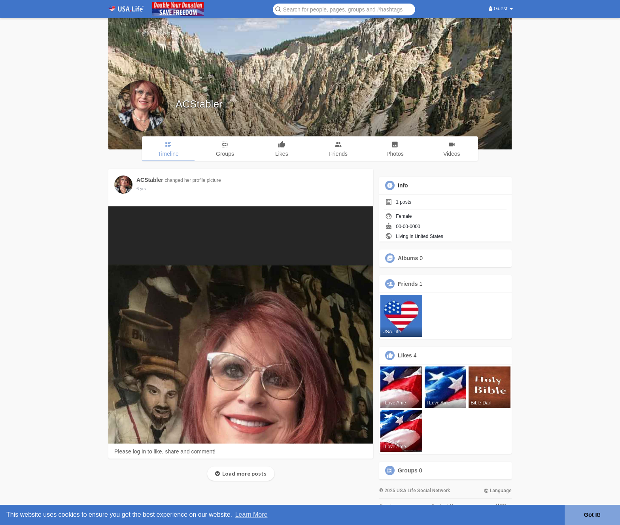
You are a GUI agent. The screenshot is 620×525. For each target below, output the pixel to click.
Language (498, 490)
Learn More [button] (251, 514)
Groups (408, 470)
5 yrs (141, 188)
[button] (344, 8)
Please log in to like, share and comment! (164, 451)
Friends (408, 284)
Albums (408, 258)
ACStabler (199, 104)
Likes (405, 355)
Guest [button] (501, 8)
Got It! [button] (592, 515)
